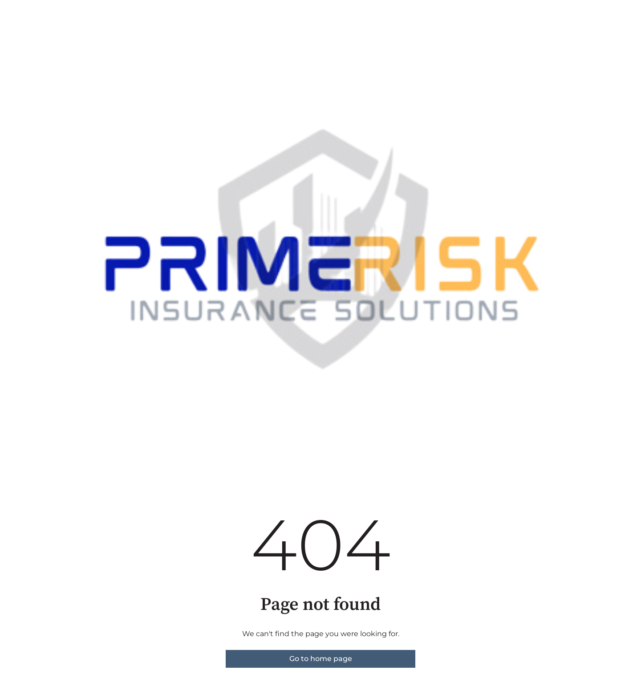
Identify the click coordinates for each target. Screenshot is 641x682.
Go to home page (320, 658)
